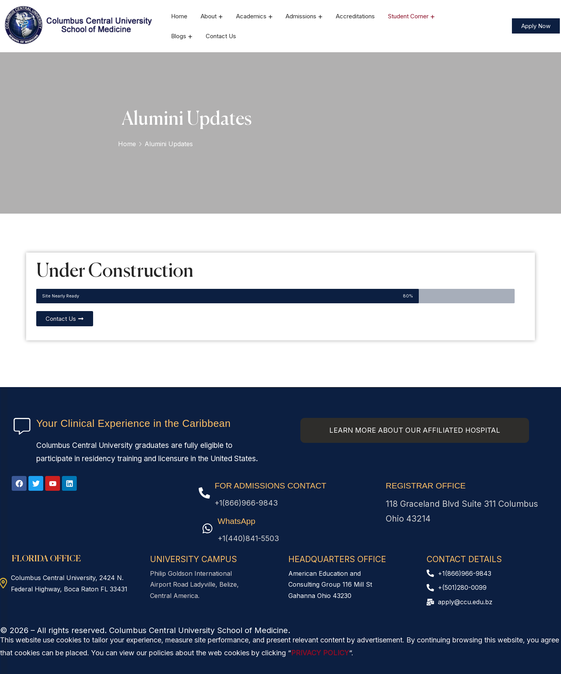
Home (127, 144)
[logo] (79, 25)
